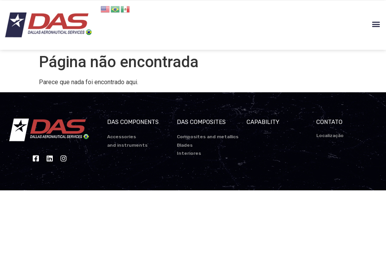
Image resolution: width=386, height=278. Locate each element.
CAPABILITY (263, 122)
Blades (185, 145)
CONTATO (329, 122)
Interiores (189, 153)
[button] (375, 24)
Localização (330, 135)
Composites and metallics (207, 136)
